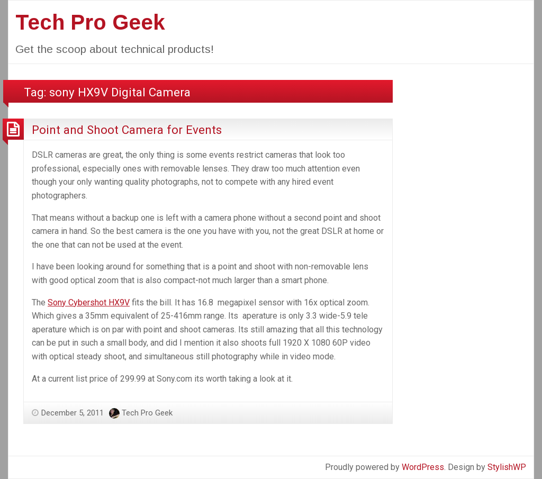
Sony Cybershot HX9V (89, 302)
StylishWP (506, 467)
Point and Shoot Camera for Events (127, 130)
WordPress (423, 467)
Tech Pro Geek (90, 22)
